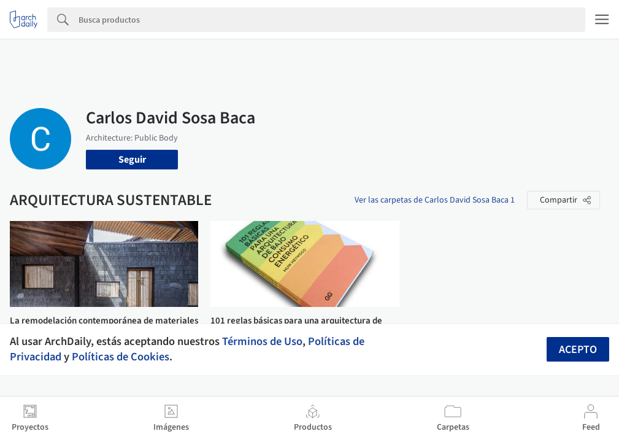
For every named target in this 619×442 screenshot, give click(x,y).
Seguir (132, 159)
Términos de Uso (262, 341)
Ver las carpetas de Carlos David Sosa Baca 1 (435, 200)
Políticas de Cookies (120, 357)
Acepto (578, 349)
